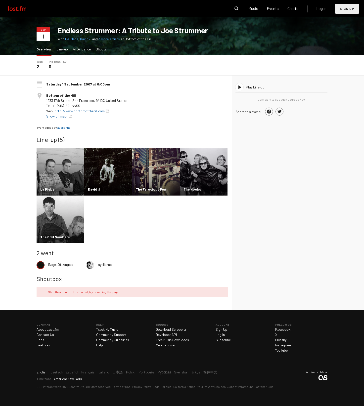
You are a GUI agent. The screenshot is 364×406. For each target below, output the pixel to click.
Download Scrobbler (171, 329)
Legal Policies (162, 386)
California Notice (184, 386)
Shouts (101, 49)
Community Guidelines (112, 340)
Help (99, 345)
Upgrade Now (296, 99)
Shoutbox (49, 278)
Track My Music (107, 329)
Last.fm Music (264, 386)
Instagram (283, 345)
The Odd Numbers (55, 237)
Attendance (82, 49)
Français (87, 372)
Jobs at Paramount (240, 386)
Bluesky (280, 340)
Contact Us (45, 334)
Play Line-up (255, 87)
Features (43, 345)
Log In (321, 8)
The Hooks (192, 189)
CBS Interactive (47, 386)
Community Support (111, 334)
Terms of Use (121, 386)
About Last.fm (48, 329)
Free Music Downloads (172, 340)
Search (236, 8)
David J (85, 39)
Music (253, 8)
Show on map (56, 116)
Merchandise (165, 345)
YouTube (281, 350)
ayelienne (64, 127)
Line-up (62, 49)
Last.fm (23, 8)
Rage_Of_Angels (60, 264)
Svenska (180, 372)
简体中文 (210, 372)
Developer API (166, 334)
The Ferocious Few (151, 189)
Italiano (103, 372)
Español (72, 372)
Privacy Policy (141, 386)
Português (146, 372)
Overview (45, 48)
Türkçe (195, 372)
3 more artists (109, 39)
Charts (292, 8)
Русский (164, 372)
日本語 (117, 372)
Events (273, 8)
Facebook (282, 329)
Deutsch (56, 372)
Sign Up (347, 8)
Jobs (40, 340)
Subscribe (223, 340)
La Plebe (71, 39)
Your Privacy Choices (211, 386)
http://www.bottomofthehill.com (80, 111)
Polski (130, 372)
